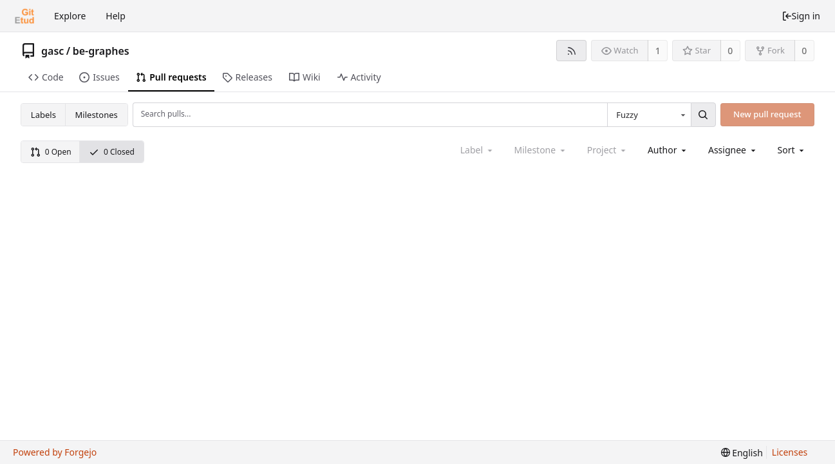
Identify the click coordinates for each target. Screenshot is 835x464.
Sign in (801, 16)
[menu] (792, 150)
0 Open (50, 151)
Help (116, 16)
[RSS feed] (571, 50)
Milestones (96, 115)
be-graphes (101, 50)
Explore (70, 16)
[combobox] (649, 114)
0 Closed (112, 151)
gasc (52, 50)
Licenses (790, 452)
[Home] (24, 16)
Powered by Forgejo (55, 452)
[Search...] (703, 114)
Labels (43, 115)
